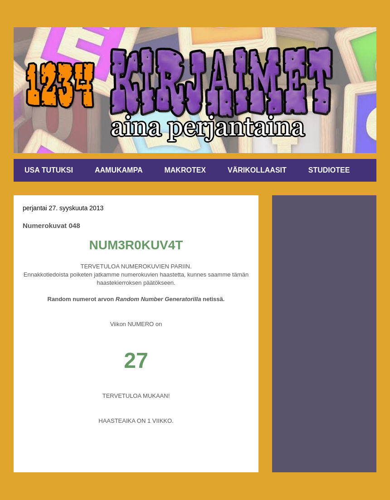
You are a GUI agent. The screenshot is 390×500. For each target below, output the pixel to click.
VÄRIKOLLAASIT (257, 170)
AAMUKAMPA (118, 170)
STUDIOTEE (329, 170)
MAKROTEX (185, 170)
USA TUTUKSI (48, 170)
